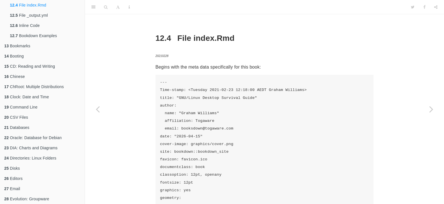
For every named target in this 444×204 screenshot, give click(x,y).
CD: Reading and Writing (29, 66)
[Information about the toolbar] (129, 7)
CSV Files (16, 117)
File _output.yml (29, 15)
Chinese (14, 76)
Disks (12, 168)
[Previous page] (97, 109)
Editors (13, 178)
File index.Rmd (28, 5)
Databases (16, 127)
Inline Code (25, 25)
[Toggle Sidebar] (93, 7)
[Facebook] (424, 7)
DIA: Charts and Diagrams (30, 148)
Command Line (20, 107)
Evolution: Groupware (26, 199)
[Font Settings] (118, 7)
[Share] (436, 7)
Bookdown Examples (33, 35)
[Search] (106, 7)
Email (12, 188)
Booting (14, 56)
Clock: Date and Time (26, 97)
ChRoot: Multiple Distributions (34, 86)
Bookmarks (17, 46)
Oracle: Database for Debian (33, 137)
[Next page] (431, 109)
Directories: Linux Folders (30, 158)
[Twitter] (413, 7)
